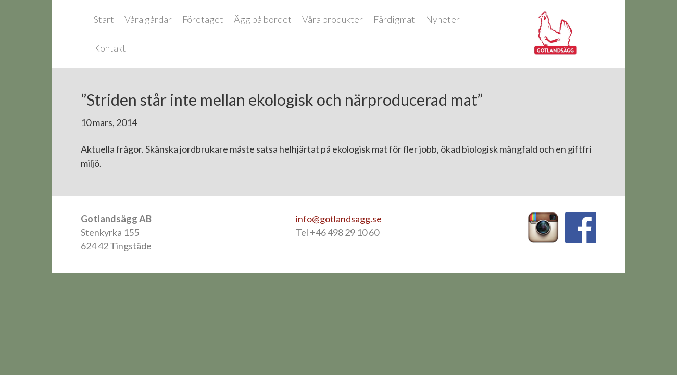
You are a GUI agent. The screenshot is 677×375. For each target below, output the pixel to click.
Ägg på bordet (263, 19)
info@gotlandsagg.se (339, 218)
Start (104, 19)
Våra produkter (332, 19)
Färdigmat (394, 19)
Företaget (202, 19)
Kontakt (110, 48)
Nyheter (442, 19)
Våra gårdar (148, 19)
